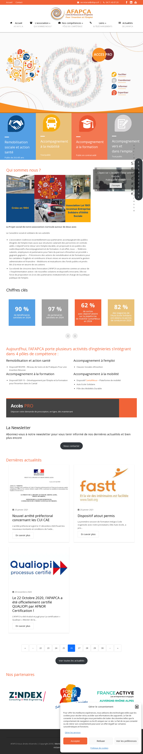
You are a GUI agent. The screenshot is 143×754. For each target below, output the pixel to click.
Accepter (75, 741)
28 (87, 648)
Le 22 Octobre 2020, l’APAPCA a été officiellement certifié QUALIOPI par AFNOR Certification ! (37, 604)
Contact (19, 2)
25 (64, 648)
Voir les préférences (126, 741)
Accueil (9, 2)
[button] (136, 706)
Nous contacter (71, 445)
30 (102, 648)
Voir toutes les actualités (71, 660)
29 (95, 648)
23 (48, 648)
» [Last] (117, 648)
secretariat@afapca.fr (89, 2)
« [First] (25, 648)
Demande (127, 408)
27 (79, 648)
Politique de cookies (99, 748)
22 (41, 648)
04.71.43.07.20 (112, 2)
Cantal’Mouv (91, 380)
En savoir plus (138, 179)
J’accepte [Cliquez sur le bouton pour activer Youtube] (115, 185)
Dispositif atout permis (96, 515)
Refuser (101, 741)
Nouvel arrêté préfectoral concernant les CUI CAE (32, 517)
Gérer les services (72, 732)
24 (56, 648)
